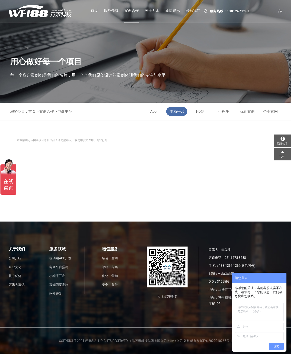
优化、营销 (110, 276)
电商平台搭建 (58, 267)
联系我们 (193, 10)
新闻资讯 (172, 10)
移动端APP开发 (60, 258)
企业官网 (270, 111)
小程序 (222, 111)
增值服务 (110, 249)
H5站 (198, 111)
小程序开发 (57, 276)
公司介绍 (15, 258)
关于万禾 (152, 10)
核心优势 (15, 276)
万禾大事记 (17, 285)
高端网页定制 (58, 285)
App (151, 111)
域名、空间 (110, 258)
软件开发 (55, 293)
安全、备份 (110, 285)
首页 (94, 10)
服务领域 (111, 10)
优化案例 (246, 111)
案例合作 (131, 10)
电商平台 (65, 111)
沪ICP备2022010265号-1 (214, 341)
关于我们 (17, 249)
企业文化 (15, 267)
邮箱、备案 (110, 267)
